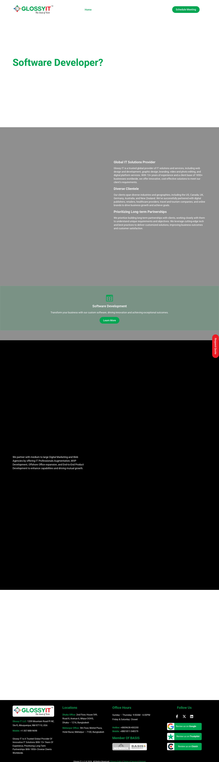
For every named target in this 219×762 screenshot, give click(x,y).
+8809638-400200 (130, 725)
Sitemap (142, 759)
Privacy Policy (116, 759)
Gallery (128, 9)
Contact (161, 9)
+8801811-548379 (129, 729)
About (99, 9)
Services (114, 9)
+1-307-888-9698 (29, 728)
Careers (139, 9)
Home (88, 9)
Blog (149, 9)
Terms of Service (130, 759)
